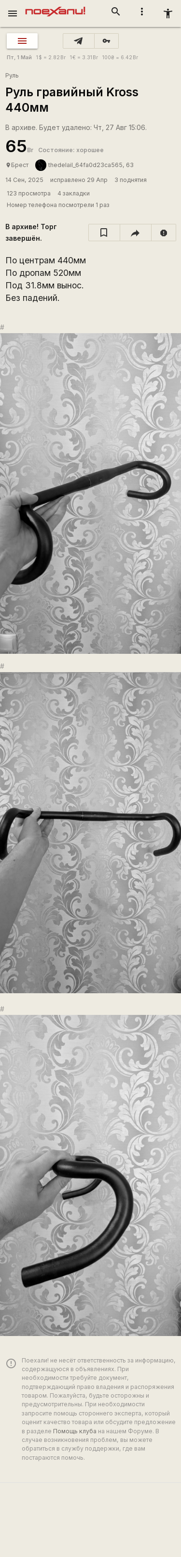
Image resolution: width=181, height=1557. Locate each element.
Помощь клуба (75, 1431)
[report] (164, 232)
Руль (12, 75)
